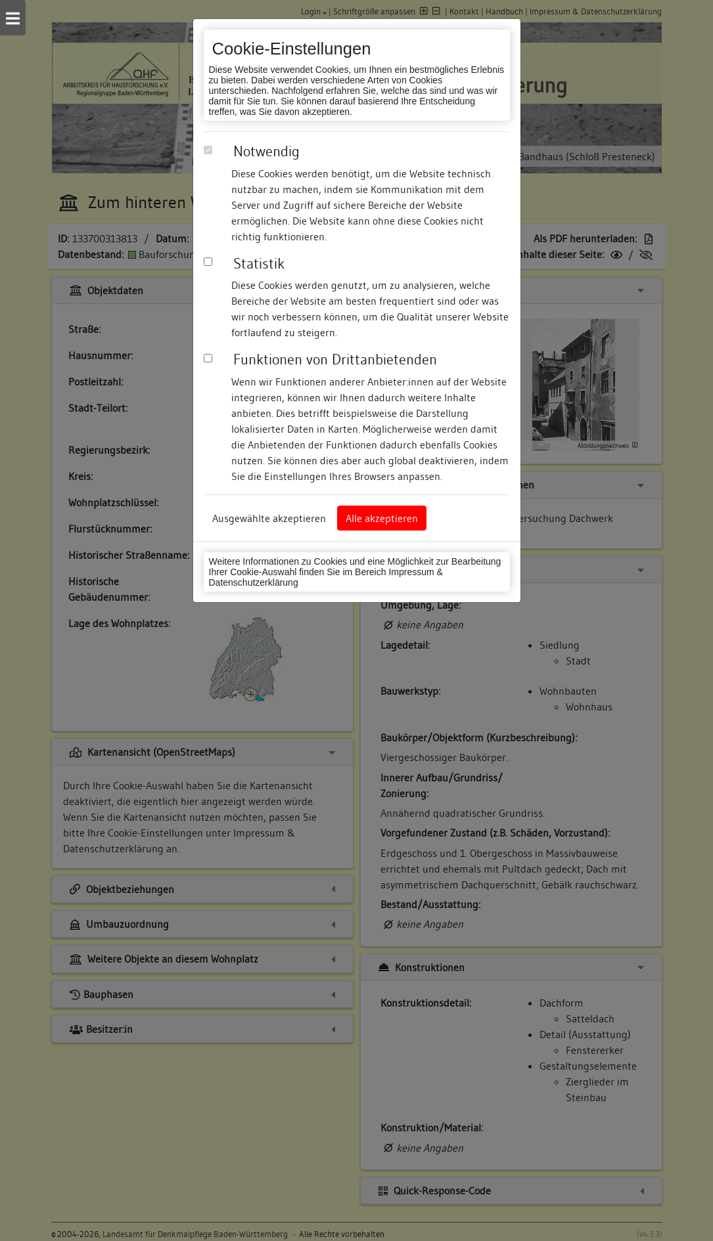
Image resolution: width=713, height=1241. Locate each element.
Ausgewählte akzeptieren (269, 518)
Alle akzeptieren (382, 518)
